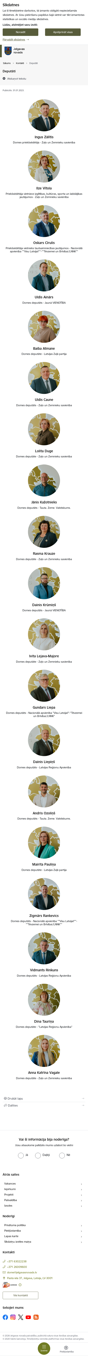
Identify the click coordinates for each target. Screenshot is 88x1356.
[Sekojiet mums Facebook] (5, 1317)
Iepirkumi (9, 1189)
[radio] (23, 1155)
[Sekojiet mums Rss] (36, 1317)
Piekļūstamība (12, 1230)
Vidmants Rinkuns (44, 970)
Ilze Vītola (44, 188)
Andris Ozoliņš (44, 813)
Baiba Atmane (44, 348)
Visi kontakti (20, 1295)
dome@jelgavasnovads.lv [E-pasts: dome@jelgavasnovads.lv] (22, 1272)
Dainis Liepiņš (44, 762)
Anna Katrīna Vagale (44, 1072)
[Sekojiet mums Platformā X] (20, 1317)
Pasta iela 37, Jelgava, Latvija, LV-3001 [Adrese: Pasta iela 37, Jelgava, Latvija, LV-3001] (30, 1278)
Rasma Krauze (44, 553)
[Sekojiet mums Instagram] (13, 1317)
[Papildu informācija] (20, 1284)
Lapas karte (11, 1236)
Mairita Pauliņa (44, 864)
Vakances (10, 1183)
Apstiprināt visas (63, 32)
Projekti (8, 1194)
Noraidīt (20, 32)
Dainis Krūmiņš (44, 605)
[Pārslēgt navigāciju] (44, 1348)
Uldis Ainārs (44, 297)
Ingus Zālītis (44, 137)
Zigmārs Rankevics (44, 916)
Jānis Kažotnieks (44, 502)
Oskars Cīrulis (44, 243)
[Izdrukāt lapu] (44, 1098)
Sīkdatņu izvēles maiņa (17, 1241)
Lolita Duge (44, 451)
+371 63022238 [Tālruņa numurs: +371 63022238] (17, 1261)
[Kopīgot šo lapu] (44, 1105)
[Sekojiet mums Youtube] (28, 1317)
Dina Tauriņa (44, 1021)
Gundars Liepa (44, 707)
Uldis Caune (44, 400)
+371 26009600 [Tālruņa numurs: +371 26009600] (17, 1267)
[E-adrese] (10, 1285)
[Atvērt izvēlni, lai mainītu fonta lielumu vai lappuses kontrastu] (66, 1350)
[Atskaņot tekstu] (16, 78)
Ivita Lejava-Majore (44, 656)
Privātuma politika (15, 1225)
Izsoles (8, 1205)
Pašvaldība (10, 1200)
